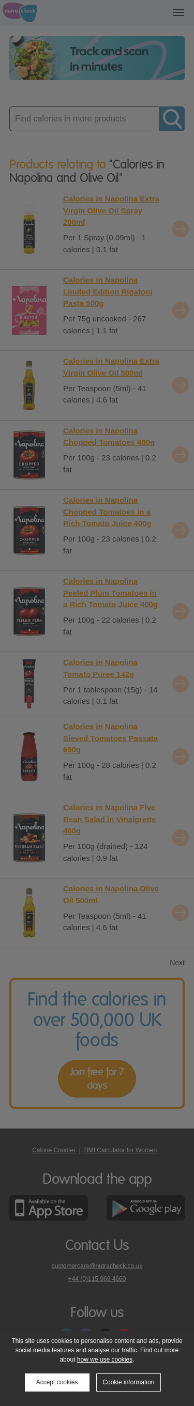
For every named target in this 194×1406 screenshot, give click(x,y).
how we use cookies (104, 1359)
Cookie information (128, 1382)
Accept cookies (57, 1382)
